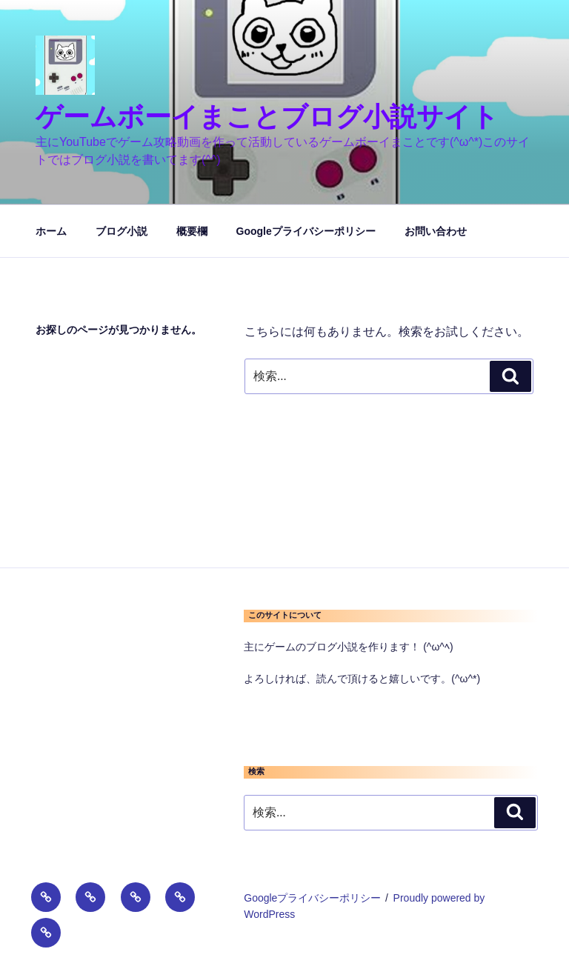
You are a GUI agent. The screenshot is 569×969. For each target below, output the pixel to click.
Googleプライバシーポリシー (306, 231)
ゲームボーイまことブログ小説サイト (267, 116)
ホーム (51, 231)
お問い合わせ (436, 231)
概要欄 (191, 231)
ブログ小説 (121, 231)
